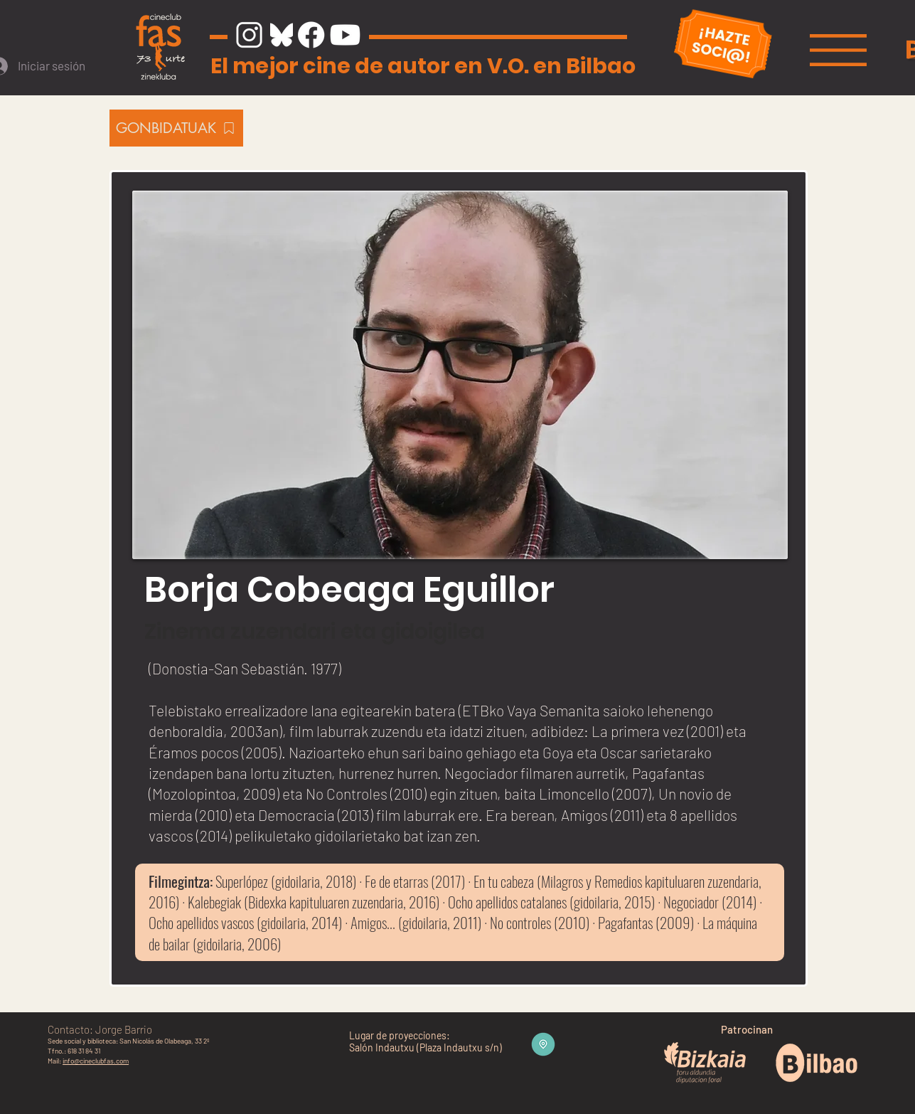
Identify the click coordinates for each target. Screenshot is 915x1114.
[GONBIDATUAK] (176, 128)
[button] (838, 50)
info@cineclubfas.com (96, 1060)
